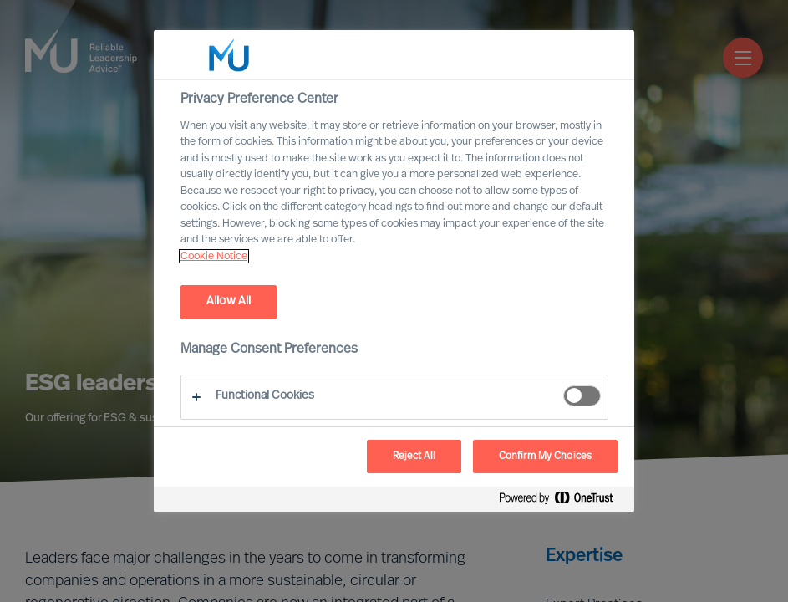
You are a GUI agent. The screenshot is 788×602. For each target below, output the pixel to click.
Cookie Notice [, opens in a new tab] (213, 256)
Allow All (228, 301)
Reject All (414, 457)
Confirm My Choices (545, 457)
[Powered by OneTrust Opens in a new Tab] (562, 501)
